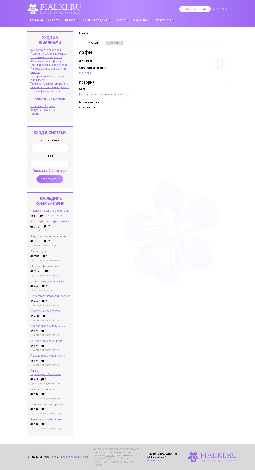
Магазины (141, 20)
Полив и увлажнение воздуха (48, 53)
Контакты (163, 20)
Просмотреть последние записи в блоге (104, 94)
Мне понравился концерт (46, 340)
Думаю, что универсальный (47, 281)
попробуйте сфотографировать (49, 221)
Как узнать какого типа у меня (48, 236)
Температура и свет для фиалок (49, 83)
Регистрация (220, 8)
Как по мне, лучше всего (45, 419)
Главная (36, 20)
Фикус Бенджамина (42, 110)
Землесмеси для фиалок (45, 49)
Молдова (85, 73)
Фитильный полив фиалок (46, 61)
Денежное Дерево (42, 106)
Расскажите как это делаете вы (49, 210)
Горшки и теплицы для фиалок (48, 64)
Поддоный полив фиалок (46, 57)
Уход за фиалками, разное (46, 91)
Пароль (50, 155)
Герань (34, 113)
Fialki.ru (110, 455)
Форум (120, 20)
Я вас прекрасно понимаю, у (47, 325)
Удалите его (154, 460)
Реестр (70, 20)
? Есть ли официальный (44, 266)
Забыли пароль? (58, 170)
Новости (54, 20)
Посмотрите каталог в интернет (50, 295)
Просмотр (95, 43)
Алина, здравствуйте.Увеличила (45, 372)
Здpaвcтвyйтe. (39, 251)
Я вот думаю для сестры (45, 310)
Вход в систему (194, 8)
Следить (114, 43)
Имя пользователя (50, 140)
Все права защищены (74, 457)
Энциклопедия (95, 20)
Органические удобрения (46, 404)
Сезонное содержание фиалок (49, 87)
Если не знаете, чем (42, 389)
